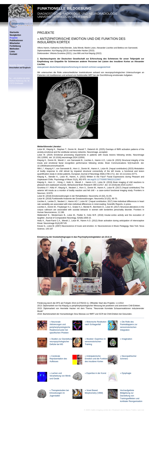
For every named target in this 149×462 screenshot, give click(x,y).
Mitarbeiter (15, 43)
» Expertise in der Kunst (95, 373)
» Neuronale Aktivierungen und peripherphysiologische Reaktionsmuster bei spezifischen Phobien (60, 327)
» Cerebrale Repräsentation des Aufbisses (58, 359)
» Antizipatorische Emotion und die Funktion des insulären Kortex (96, 359)
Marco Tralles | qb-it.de (134, 410)
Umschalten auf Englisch (20, 68)
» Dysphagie (125, 373)
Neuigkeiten (15, 35)
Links (12, 51)
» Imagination (126, 339)
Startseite (14, 32)
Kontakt (13, 54)
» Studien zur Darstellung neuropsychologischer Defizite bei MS (61, 342)
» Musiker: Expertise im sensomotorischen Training (95, 342)
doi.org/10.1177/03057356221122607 (104, 179)
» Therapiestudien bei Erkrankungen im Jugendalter (59, 393)
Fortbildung (15, 46)
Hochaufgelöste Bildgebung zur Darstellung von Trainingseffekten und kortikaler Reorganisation (131, 395)
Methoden (14, 49)
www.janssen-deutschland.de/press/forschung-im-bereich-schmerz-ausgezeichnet (73, 67)
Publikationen (16, 40)
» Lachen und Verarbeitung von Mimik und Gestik (60, 376)
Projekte (14, 38)
